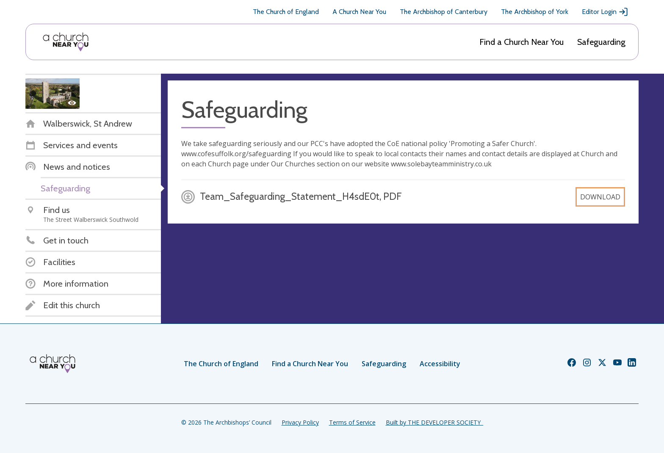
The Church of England (286, 12)
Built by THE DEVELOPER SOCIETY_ (434, 422)
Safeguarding (601, 42)
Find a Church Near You (521, 42)
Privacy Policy (300, 422)
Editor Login (605, 12)
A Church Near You (359, 12)
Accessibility (440, 363)
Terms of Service (352, 422)
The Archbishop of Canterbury (443, 12)
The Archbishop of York (534, 12)
